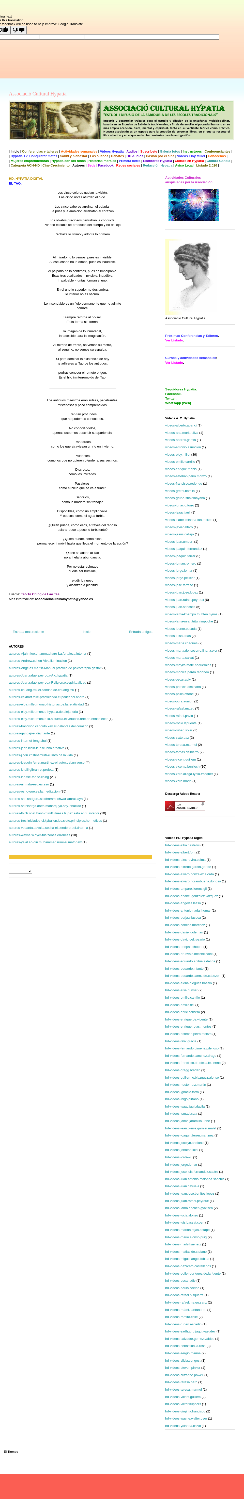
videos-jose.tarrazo (179, 585)
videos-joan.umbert (179, 541)
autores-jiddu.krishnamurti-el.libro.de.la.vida (41, 755)
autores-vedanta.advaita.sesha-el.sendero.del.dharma (48, 828)
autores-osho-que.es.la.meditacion (34, 791)
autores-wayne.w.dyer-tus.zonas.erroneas (39, 835)
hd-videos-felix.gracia (180, 1041)
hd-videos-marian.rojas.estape (187, 1230)
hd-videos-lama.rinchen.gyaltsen (189, 1208)
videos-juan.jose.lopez (181, 592)
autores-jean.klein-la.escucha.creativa (36, 748)
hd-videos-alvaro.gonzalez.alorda (189, 874)
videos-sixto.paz (177, 737)
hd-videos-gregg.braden (182, 1070)
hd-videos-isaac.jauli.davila (185, 1106)
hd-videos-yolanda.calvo (183, 1426)
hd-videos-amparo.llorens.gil (186, 889)
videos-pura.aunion (179, 701)
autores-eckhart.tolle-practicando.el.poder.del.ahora (46, 697)
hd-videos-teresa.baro (181, 1382)
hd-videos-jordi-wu (178, 1157)
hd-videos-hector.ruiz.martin (185, 1084)
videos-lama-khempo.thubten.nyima (191, 614)
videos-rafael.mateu (179, 708)
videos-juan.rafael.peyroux (184, 600)
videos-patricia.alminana (183, 687)
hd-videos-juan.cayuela (182, 1186)
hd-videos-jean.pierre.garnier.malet (190, 1128)
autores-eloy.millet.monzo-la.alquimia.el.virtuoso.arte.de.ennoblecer (58, 719)
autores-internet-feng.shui (28, 741)
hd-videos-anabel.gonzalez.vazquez (191, 896)
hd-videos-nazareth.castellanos (188, 1266)
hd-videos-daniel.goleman (184, 932)
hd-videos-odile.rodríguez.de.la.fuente (193, 1273)
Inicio (86, 632)
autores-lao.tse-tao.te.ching (29, 777)
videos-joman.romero (180, 563)
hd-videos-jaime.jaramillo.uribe (187, 1121)
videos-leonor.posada (181, 629)
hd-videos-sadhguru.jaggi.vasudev (190, 1331)
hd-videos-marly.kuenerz (183, 1244)
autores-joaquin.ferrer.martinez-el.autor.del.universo (47, 762)
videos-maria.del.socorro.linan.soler (191, 650)
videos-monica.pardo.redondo (187, 672)
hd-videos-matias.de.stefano (186, 1252)
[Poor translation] (18, 30)
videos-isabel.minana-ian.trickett (188, 520)
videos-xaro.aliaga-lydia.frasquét (189, 774)
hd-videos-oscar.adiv (180, 1280)
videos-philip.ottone (179, 694)
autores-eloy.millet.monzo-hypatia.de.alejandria (43, 712)
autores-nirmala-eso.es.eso (29, 784)
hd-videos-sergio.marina (183, 1353)
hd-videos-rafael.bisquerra (184, 1295)
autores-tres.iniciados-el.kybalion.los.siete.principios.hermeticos (55, 820)
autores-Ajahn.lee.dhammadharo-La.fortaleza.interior (47, 653)
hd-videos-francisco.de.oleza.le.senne (193, 1063)
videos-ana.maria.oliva (181, 433)
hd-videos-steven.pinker (182, 1368)
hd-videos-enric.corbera (182, 1012)
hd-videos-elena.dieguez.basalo (188, 983)
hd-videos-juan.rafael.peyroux (187, 1201)
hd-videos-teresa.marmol (183, 1389)
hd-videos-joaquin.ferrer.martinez (189, 1135)
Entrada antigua (140, 632)
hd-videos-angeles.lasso (183, 903)
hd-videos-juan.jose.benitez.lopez (189, 1193)
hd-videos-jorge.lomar (181, 1164)
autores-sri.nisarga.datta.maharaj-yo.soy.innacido (45, 806)
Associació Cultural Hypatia (38, 93)
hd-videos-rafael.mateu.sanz (186, 1302)
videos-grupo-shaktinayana (185, 498)
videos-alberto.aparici (181, 425)
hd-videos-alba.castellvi (182, 845)
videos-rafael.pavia (179, 716)
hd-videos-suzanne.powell (184, 1375)
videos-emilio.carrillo (180, 462)
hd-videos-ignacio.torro (182, 1092)
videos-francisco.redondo (183, 483)
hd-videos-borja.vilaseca (183, 917)
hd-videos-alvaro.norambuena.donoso (193, 881)
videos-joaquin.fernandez (183, 549)
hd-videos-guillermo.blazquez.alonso (192, 1077)
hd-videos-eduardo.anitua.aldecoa (190, 961)
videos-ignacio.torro (179, 505)
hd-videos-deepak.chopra (184, 947)
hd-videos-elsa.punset (181, 990)
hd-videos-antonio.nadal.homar (188, 910)
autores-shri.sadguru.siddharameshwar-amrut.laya (46, 799)
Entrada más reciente (28, 632)
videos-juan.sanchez (180, 607)
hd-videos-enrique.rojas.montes (188, 1026)
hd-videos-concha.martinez (185, 925)
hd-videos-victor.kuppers (183, 1404)
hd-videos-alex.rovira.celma (185, 860)
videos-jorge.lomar (178, 570)
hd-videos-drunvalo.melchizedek (188, 954)
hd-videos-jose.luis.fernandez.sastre (191, 1172)
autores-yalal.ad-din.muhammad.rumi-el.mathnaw (45, 842)
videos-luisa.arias (178, 636)
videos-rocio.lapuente (181, 723)
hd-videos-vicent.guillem (183, 1397)
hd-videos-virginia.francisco (185, 1411)
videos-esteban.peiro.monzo (186, 476)
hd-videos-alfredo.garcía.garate (188, 867)
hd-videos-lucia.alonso (181, 1215)
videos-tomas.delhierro (182, 752)
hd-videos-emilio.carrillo (182, 997)
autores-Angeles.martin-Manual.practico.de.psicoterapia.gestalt (55, 668)
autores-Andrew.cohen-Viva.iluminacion (38, 661)
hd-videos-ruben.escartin (183, 1324)
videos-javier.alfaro (179, 527)
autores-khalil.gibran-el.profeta (31, 769)
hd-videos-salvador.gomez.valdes (189, 1339)
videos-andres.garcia (180, 440)
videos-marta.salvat (179, 658)
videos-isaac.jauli (177, 512)
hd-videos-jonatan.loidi (181, 1150)
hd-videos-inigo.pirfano (182, 1099)
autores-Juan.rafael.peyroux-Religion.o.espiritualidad (47, 682)
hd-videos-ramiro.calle (181, 1317)
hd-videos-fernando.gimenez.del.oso (192, 1048)
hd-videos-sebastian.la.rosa (185, 1346)
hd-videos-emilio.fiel (179, 1005)
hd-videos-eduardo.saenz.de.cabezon (193, 976)
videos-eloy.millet (177, 454)
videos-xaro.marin (178, 781)
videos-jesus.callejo (179, 534)
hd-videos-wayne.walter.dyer (186, 1418)
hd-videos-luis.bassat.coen (184, 1222)
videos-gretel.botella (180, 491)
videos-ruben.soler (178, 730)
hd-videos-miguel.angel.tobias (187, 1259)
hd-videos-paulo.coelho (182, 1288)
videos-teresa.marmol (181, 745)
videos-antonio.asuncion (183, 447)
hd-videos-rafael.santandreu (185, 1310)
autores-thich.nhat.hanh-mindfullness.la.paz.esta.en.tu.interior (54, 813)
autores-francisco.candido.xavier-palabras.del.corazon (48, 726)
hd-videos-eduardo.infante (184, 968)
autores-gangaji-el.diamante (29, 733)
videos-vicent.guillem (180, 759)
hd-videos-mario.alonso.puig (186, 1237)
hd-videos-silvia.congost (183, 1360)
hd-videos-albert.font (180, 852)
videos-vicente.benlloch (182, 766)
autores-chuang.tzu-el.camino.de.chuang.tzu (41, 690)
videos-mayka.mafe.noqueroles (188, 665)
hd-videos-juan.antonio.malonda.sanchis (194, 1179)
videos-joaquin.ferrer (180, 556)
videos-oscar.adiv (178, 679)
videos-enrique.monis (181, 469)
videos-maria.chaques (181, 643)
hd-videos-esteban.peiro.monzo (188, 1034)
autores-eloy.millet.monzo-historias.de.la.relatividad (46, 704)
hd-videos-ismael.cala (181, 1113)
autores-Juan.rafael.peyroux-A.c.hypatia (38, 675)
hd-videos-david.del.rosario (185, 939)
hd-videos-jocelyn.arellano (184, 1143)
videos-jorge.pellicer (180, 578)
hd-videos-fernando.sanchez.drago (190, 1056)
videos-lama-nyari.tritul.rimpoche (189, 621)
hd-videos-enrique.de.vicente (186, 1019)
